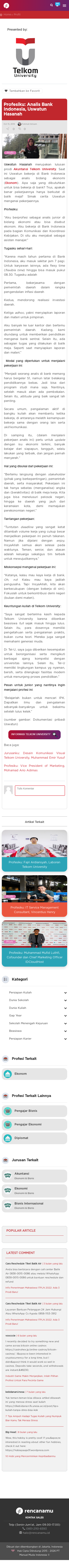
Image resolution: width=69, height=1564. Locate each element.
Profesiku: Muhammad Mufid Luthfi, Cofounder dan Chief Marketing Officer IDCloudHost (34, 961)
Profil (17, 14)
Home (7, 14)
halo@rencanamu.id (34, 1537)
